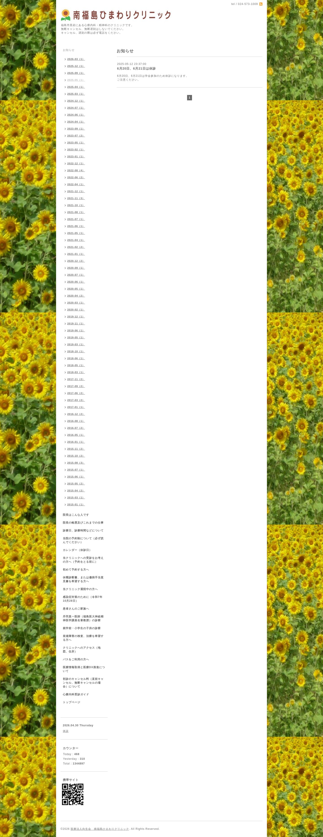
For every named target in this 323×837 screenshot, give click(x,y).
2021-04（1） (76, 240)
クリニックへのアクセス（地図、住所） (82, 649)
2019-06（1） (76, 330)
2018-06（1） (76, 358)
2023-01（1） (76, 156)
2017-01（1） (76, 407)
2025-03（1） (76, 94)
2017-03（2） (76, 400)
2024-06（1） (76, 114)
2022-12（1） (76, 163)
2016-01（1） (76, 442)
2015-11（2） (76, 448)
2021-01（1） (76, 254)
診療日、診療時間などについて (83, 530)
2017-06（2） (76, 393)
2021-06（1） (76, 226)
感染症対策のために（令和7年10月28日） (83, 598)
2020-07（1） (76, 274)
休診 (66, 731)
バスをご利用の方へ (76, 659)
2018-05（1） (76, 365)
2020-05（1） (76, 288)
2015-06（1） (76, 476)
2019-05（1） (76, 337)
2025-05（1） (76, 80)
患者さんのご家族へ (76, 608)
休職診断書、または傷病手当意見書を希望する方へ (83, 579)
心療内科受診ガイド (76, 694)
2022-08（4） (76, 170)
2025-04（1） (76, 87)
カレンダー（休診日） (77, 550)
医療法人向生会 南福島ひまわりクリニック (100, 828)
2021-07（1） (76, 219)
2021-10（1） (76, 205)
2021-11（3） (76, 198)
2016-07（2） (76, 428)
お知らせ (68, 50)
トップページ (71, 702)
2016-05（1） (76, 435)
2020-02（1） (76, 309)
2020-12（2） (76, 261)
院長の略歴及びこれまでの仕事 (83, 522)
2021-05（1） (76, 233)
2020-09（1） (76, 268)
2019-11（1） (76, 323)
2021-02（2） (76, 247)
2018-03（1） (76, 372)
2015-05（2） (76, 483)
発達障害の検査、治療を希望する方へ (83, 637)
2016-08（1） (76, 421)
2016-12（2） (76, 414)
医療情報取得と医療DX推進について (84, 669)
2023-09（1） (76, 128)
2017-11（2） (76, 379)
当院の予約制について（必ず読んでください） (83, 540)
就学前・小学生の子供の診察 (82, 628)
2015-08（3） (76, 462)
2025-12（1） (76, 66)
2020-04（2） (76, 295)
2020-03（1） (76, 302)
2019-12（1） (76, 316)
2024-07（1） (76, 107)
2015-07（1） (76, 469)
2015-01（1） (76, 504)
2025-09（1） (76, 73)
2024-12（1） (76, 100)
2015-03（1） (76, 497)
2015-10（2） (76, 455)
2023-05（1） (76, 142)
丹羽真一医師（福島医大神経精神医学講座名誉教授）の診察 (83, 618)
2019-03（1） (76, 344)
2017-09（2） (76, 386)
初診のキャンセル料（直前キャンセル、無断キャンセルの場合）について (83, 682)
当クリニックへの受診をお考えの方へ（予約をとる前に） (83, 559)
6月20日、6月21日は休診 (136, 68)
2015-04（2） (76, 490)
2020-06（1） (76, 281)
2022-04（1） (76, 184)
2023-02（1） (76, 149)
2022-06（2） (76, 177)
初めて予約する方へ (76, 569)
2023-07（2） (76, 135)
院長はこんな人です (76, 514)
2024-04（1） (76, 121)
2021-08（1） (76, 212)
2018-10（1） (76, 351)
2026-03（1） (76, 59)
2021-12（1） (76, 191)
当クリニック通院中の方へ (80, 589)
